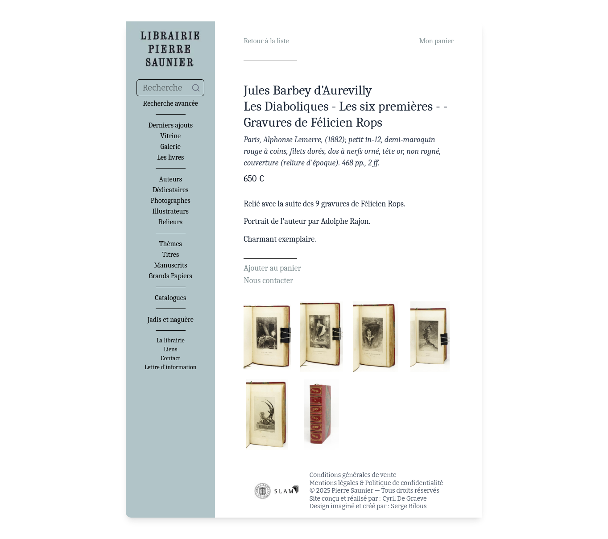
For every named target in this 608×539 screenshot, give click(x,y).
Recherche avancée (170, 103)
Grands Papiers (170, 276)
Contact (170, 358)
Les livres (170, 157)
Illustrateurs (170, 211)
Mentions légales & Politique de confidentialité (376, 483)
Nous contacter (268, 280)
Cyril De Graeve (404, 498)
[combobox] (170, 88)
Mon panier (436, 41)
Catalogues (170, 297)
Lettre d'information (171, 367)
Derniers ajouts (170, 125)
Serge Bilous (408, 506)
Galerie (171, 146)
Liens (170, 349)
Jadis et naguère (170, 319)
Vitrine (170, 136)
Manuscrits (170, 265)
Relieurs (170, 222)
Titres (170, 254)
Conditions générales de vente (353, 475)
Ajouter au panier (272, 268)
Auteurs (170, 179)
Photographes (170, 200)
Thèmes (170, 243)
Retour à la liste (266, 41)
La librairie (171, 340)
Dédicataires (171, 189)
